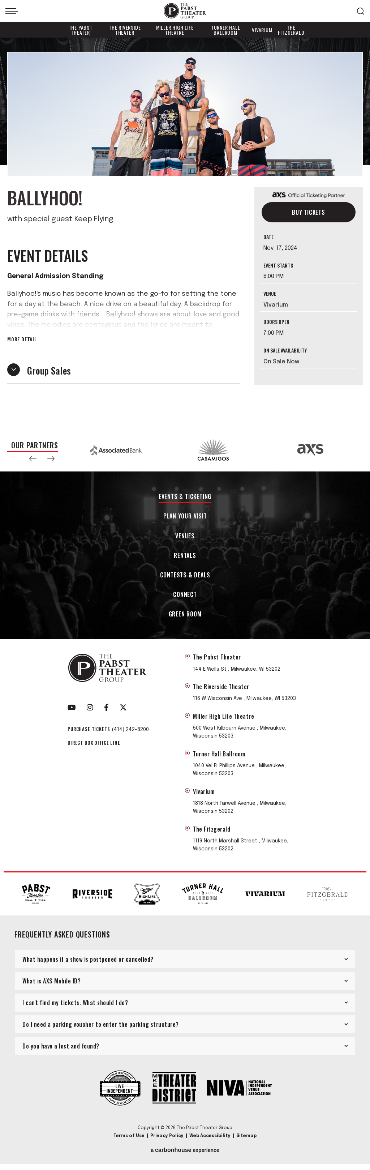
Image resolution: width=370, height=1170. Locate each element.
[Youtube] (72, 707)
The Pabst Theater (80, 30)
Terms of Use (129, 1136)
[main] (185, 233)
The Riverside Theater (125, 30)
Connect (185, 595)
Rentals (185, 556)
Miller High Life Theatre (175, 30)
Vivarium (262, 30)
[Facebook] (106, 707)
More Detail (22, 339)
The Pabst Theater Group (185, 11)
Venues (185, 536)
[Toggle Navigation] (11, 11)
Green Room (185, 614)
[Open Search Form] (361, 11)
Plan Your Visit (185, 516)
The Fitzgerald (291, 30)
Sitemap (246, 1136)
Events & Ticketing (185, 497)
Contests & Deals (185, 575)
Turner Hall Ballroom (225, 30)
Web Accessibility (210, 1136)
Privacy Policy (167, 1136)
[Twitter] (123, 707)
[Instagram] (90, 707)
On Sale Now (281, 362)
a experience (185, 1150)
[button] (32, 458)
